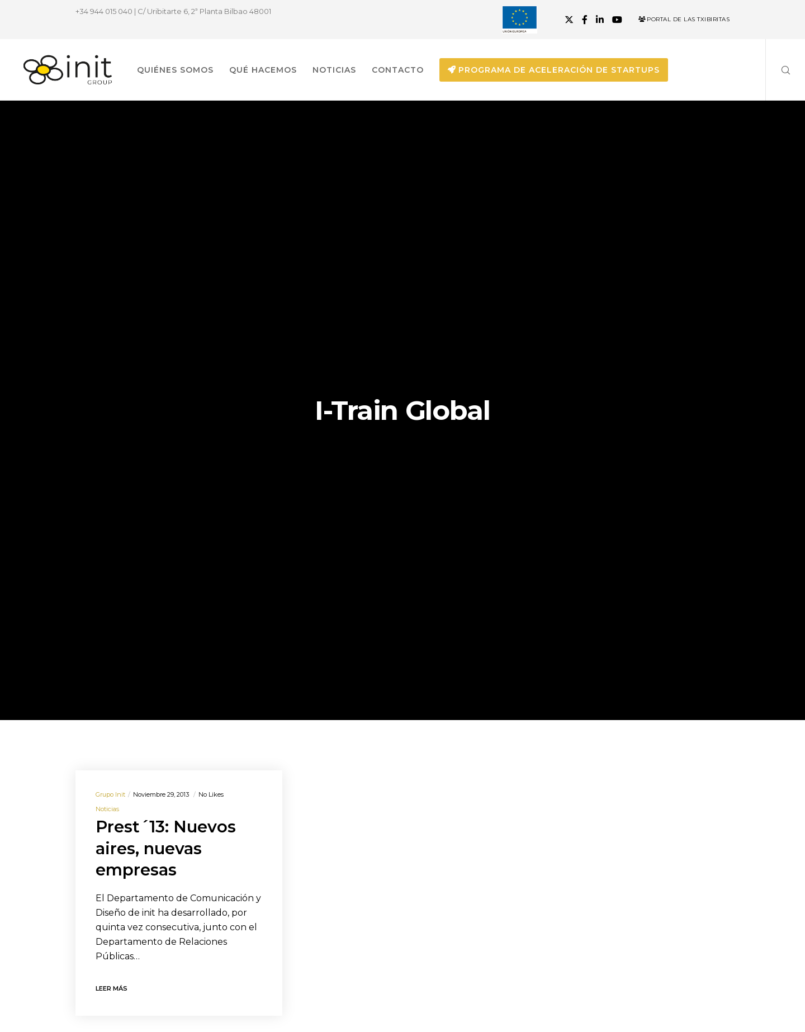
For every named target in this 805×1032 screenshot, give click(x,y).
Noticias (107, 809)
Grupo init (110, 794)
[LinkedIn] (600, 19)
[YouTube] (617, 19)
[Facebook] (585, 19)
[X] (569, 19)
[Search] (778, 70)
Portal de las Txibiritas (684, 19)
